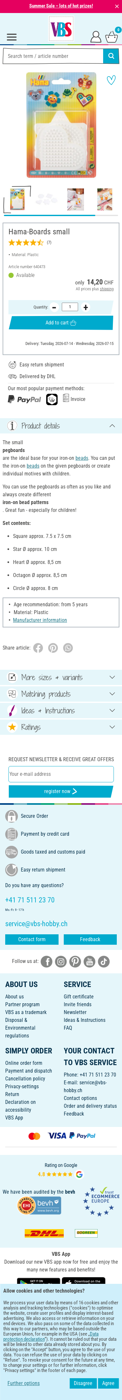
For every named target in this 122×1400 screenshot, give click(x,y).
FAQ (68, 1028)
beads (81, 458)
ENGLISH (61, 1305)
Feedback (90, 939)
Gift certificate (79, 997)
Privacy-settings (22, 1086)
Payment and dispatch (28, 1071)
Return (12, 1094)
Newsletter (75, 1012)
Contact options (80, 1098)
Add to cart (61, 323)
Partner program (22, 1004)
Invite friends (77, 1004)
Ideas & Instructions (84, 1020)
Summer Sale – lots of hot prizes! (61, 6)
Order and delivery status (90, 1106)
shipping (107, 288)
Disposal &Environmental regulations (20, 1028)
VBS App (14, 1118)
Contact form (32, 939)
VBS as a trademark (26, 1012)
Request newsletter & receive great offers (61, 759)
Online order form (23, 1063)
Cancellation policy (25, 1079)
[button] (10, 126)
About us (14, 997)
